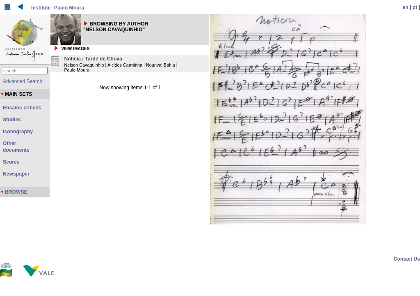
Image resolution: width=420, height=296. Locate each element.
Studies (12, 120)
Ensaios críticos (22, 108)
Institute (41, 8)
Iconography (18, 131)
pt (415, 7)
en (406, 7)
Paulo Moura (69, 8)
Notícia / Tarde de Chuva (93, 59)
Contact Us (407, 259)
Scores (11, 162)
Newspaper (16, 174)
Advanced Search (22, 81)
